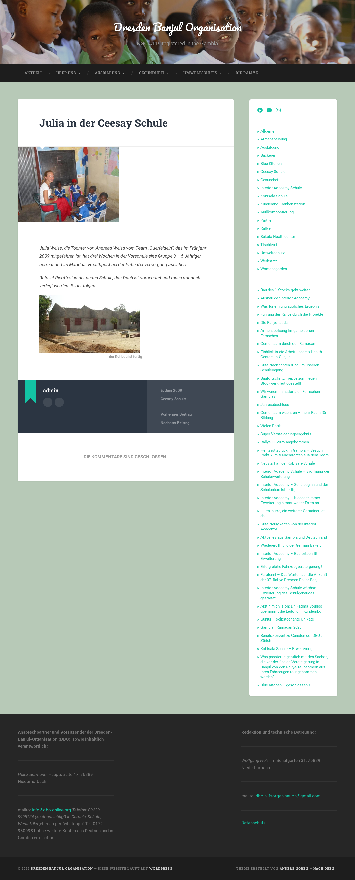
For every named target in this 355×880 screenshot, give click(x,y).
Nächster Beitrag (175, 423)
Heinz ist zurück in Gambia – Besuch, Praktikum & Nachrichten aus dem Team (294, 453)
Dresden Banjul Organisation (177, 27)
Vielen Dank (270, 426)
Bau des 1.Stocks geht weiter (285, 290)
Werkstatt (268, 261)
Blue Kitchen (271, 163)
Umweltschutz (200, 72)
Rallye (265, 228)
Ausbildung (107, 72)
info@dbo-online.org (51, 809)
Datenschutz (253, 822)
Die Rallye (247, 72)
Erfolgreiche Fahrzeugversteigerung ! (291, 566)
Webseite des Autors (59, 402)
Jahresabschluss (274, 404)
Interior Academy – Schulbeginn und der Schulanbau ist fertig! (294, 487)
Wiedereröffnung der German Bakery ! (291, 545)
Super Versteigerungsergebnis (285, 434)
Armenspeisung (273, 139)
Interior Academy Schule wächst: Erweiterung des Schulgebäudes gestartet (288, 593)
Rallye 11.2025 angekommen (284, 442)
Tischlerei (268, 244)
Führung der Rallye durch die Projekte (291, 314)
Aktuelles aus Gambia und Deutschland (293, 537)
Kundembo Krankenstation (282, 204)
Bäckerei (267, 155)
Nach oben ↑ (325, 868)
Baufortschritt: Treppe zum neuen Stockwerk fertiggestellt (288, 381)
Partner (266, 220)
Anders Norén (294, 868)
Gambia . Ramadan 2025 (280, 627)
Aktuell (34, 72)
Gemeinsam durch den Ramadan (287, 343)
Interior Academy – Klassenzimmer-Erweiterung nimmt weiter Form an (290, 500)
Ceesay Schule (173, 399)
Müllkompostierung (277, 212)
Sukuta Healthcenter (277, 236)
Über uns (66, 72)
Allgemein (268, 131)
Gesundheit (152, 72)
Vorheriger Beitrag (176, 414)
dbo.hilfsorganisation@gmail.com (288, 795)
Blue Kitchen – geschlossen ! (285, 685)
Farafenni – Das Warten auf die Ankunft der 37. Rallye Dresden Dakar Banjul (293, 577)
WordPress (160, 868)
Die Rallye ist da (274, 322)
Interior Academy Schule (281, 188)
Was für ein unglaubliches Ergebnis (290, 306)
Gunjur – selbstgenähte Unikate (287, 619)
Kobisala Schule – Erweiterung (286, 648)
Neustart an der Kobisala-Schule (287, 463)
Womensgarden (273, 269)
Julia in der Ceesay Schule (103, 122)
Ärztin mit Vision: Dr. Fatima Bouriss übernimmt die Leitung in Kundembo (291, 609)
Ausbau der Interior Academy (285, 298)
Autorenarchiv (47, 402)
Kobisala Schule (274, 196)
